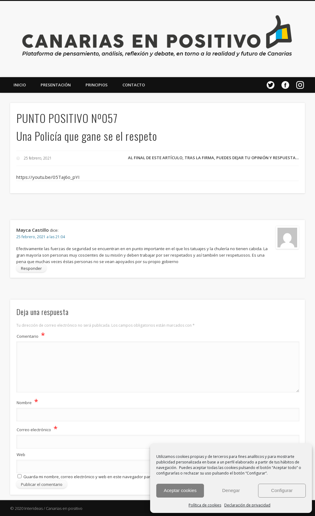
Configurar (282, 490)
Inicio (20, 85)
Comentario (31, 335)
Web (21, 454)
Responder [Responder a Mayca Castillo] (31, 268)
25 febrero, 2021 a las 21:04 (40, 236)
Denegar (231, 490)
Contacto (133, 85)
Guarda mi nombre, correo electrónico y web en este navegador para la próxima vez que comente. (115, 476)
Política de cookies (205, 505)
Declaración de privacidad (247, 505)
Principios (97, 85)
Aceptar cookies (180, 490)
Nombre (27, 401)
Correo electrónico (37, 428)
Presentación (56, 85)
